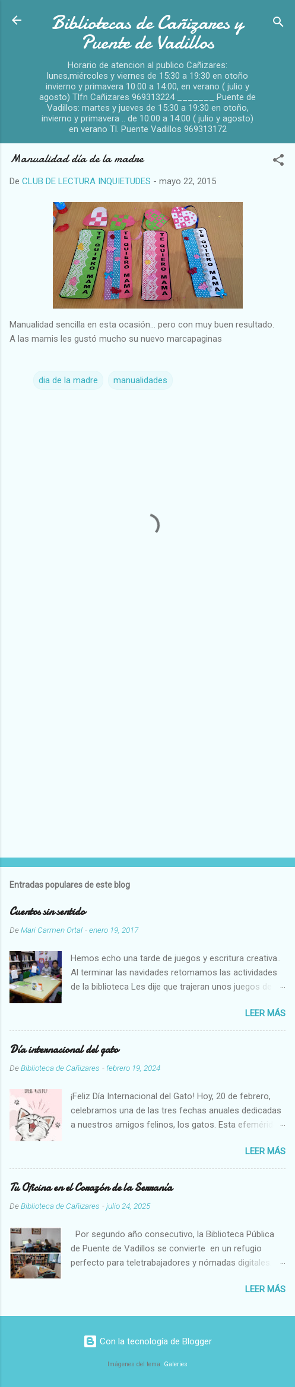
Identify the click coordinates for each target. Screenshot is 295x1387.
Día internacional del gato (63, 1049)
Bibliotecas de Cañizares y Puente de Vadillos (147, 32)
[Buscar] (278, 24)
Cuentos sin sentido (47, 911)
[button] (278, 162)
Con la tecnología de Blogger (147, 1341)
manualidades (140, 380)
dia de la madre (68, 380)
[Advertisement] (147, 756)
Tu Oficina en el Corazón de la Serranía (90, 1187)
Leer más (265, 1013)
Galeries (176, 1364)
